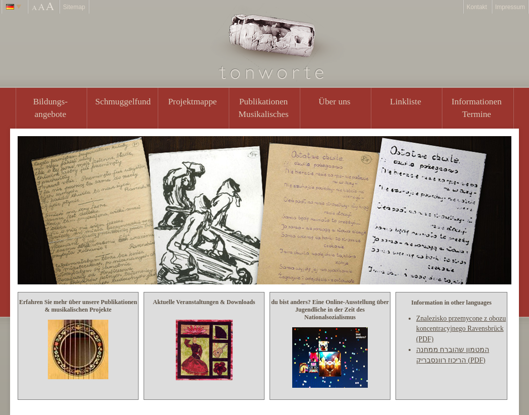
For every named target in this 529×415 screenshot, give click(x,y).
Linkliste (405, 101)
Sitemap (74, 7)
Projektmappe (192, 101)
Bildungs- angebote (50, 107)
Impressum (510, 7)
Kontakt (477, 7)
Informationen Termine (476, 107)
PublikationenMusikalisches (263, 107)
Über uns (334, 101)
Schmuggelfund (123, 101)
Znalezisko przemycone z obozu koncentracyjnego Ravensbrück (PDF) (461, 329)
